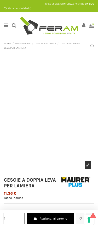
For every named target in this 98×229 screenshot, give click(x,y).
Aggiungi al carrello (50, 218)
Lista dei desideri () (17, 8)
